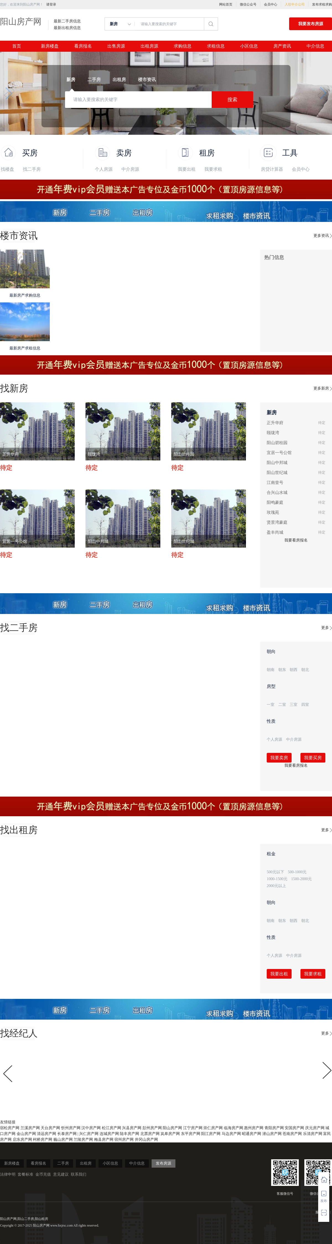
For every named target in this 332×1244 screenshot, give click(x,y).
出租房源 (149, 46)
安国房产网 (294, 1128)
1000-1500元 (277, 879)
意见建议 (61, 1174)
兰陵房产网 (83, 1139)
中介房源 (130, 169)
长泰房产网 (67, 1134)
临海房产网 (233, 1128)
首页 (16, 46)
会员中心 (270, 4)
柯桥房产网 (42, 1139)
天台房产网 (50, 1128)
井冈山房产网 (146, 1139)
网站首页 (225, 4)
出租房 (86, 1163)
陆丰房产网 (129, 1134)
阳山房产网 (21, 21)
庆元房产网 (315, 1128)
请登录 (51, 4)
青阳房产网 (274, 1128)
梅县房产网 (103, 1139)
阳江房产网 (211, 1134)
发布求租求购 (322, 4)
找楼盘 (7, 169)
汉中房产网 (91, 1128)
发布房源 (163, 1163)
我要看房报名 (296, 540)
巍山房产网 (63, 1139)
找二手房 (32, 169)
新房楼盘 (49, 46)
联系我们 (78, 1174)
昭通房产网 (251, 1134)
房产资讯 (282, 46)
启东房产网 (22, 1139)
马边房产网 (231, 1134)
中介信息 (315, 46)
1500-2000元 (301, 879)
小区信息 (249, 46)
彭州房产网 (152, 1128)
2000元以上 (276, 886)
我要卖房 (279, 757)
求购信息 (182, 46)
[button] (9, 93)
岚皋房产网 (170, 1134)
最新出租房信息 (67, 28)
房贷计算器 (272, 169)
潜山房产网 (272, 1134)
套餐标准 (25, 1174)
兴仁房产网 (88, 1134)
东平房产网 (190, 1134)
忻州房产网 (71, 1128)
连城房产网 (109, 1134)
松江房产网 (111, 1128)
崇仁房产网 (213, 1128)
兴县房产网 (131, 1128)
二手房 (63, 1163)
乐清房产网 (312, 1134)
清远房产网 (46, 1134)
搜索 (232, 99)
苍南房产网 (292, 1134)
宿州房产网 (124, 1139)
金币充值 (43, 1174)
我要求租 (213, 169)
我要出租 (187, 169)
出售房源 (116, 46)
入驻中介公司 (295, 4)
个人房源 (104, 169)
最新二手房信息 (67, 21)
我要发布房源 (310, 24)
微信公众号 (248, 4)
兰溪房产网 (30, 1128)
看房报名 (83, 46)
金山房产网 (26, 1134)
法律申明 (7, 1174)
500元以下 (275, 872)
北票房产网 (150, 1134)
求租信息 (215, 46)
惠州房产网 (253, 1128)
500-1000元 (297, 872)
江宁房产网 (193, 1128)
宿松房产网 (9, 1128)
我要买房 (313, 757)
